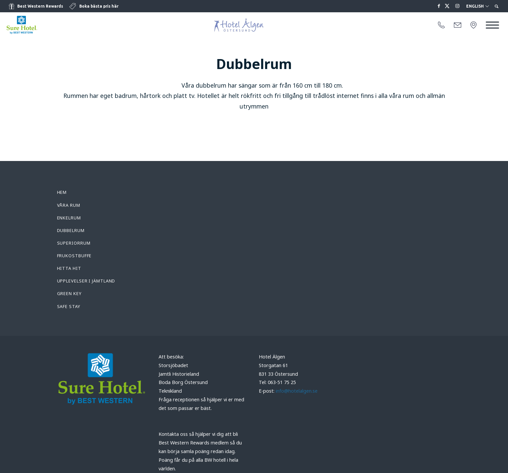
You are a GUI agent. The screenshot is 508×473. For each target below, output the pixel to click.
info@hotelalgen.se (297, 391)
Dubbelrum (71, 230)
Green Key (69, 293)
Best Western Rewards (40, 6)
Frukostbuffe (74, 256)
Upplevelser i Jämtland (86, 281)
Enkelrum (69, 218)
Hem (62, 192)
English (477, 6)
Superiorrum (74, 243)
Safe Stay (68, 306)
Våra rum (68, 205)
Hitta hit (69, 268)
